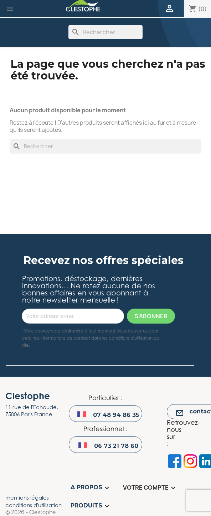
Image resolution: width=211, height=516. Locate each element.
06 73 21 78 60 (116, 446)
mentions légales (27, 497)
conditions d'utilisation (33, 505)
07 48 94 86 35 (116, 415)
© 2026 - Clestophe (30, 512)
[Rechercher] (105, 32)
